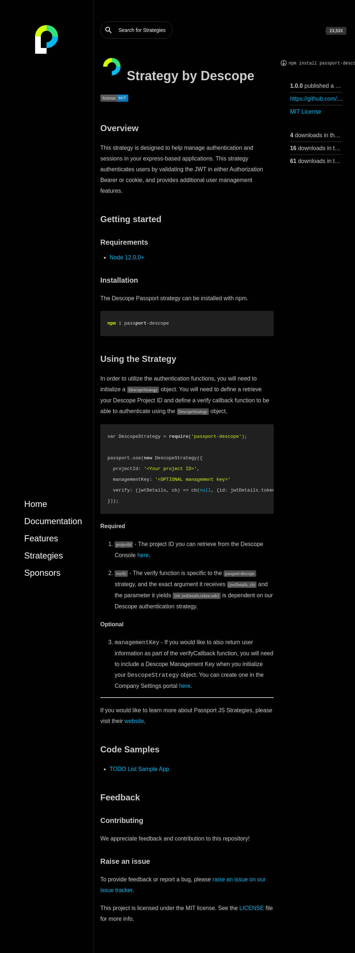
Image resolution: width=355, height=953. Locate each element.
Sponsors (42, 573)
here (143, 555)
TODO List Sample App (139, 769)
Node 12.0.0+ (127, 257)
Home (35, 504)
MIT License (305, 112)
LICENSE (251, 908)
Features (41, 538)
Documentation (53, 521)
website (134, 721)
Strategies (43, 555)
